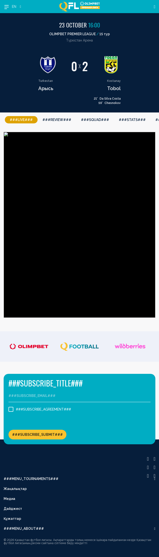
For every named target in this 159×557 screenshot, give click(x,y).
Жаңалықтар (15, 489)
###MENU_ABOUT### (24, 529)
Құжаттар (12, 519)
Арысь (45, 88)
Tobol (114, 88)
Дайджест (13, 509)
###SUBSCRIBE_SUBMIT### (37, 435)
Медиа (9, 499)
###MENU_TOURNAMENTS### (31, 479)
